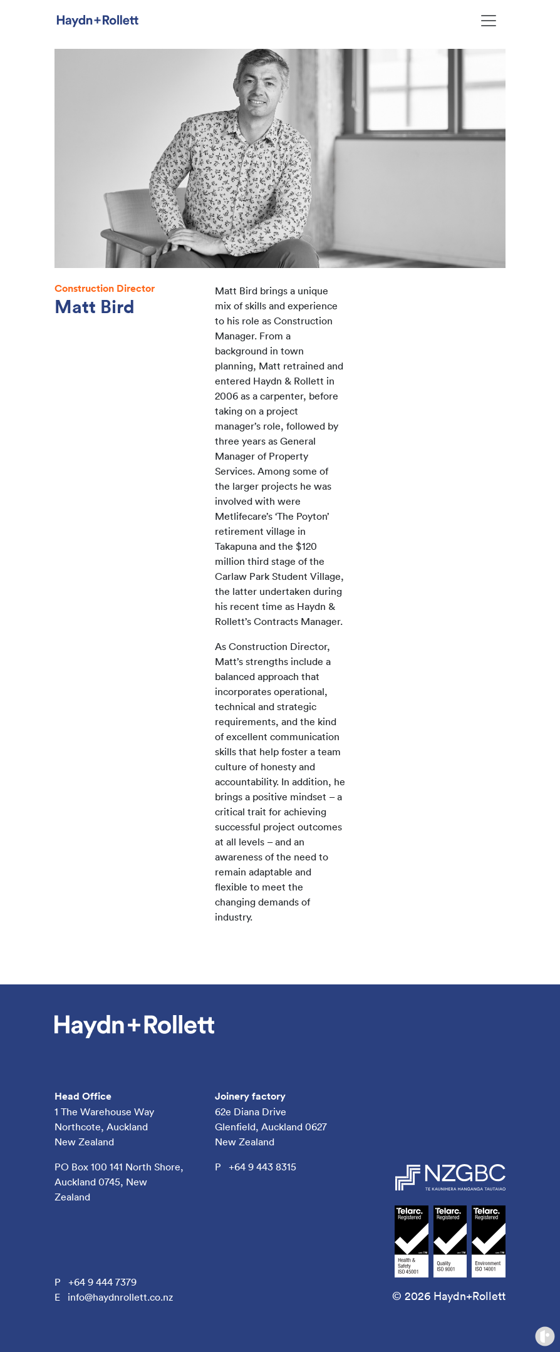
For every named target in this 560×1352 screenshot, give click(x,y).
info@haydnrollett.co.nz (120, 1297)
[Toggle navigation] (489, 21)
